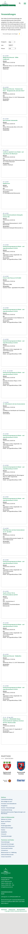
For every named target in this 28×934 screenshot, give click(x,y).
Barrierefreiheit (21, 895)
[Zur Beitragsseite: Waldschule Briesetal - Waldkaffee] (14, 667)
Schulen (3, 809)
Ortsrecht (3, 820)
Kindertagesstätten (6, 811)
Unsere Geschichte (6, 842)
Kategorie (3, 42)
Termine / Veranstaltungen (8, 794)
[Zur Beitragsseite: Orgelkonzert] (14, 194)
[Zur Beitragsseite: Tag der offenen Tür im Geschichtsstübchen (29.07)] (14, 604)
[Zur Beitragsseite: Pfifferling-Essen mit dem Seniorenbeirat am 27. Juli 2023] (14, 541)
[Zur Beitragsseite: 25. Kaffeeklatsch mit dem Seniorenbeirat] (14, 415)
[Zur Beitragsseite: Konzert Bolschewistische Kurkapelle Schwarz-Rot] (14, 226)
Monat (3, 48)
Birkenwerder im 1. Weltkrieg (8, 838)
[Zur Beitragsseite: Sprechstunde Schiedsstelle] (14, 131)
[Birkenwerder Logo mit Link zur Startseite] (5, 3)
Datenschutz (12, 895)
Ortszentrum (4, 836)
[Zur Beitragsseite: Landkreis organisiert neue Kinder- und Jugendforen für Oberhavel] (14, 163)
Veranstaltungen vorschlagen (10, 34)
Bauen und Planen (6, 807)
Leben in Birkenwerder (7, 803)
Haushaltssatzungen (6, 822)
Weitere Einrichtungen (7, 814)
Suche (2, 880)
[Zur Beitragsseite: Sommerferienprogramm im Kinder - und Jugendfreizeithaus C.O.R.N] (14, 257)
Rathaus (3, 783)
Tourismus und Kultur (7, 826)
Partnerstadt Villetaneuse (7, 832)
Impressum (4, 895)
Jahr (2, 45)
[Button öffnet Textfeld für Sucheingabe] (20, 3)
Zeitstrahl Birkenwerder (7, 840)
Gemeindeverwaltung (6, 785)
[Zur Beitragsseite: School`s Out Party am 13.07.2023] (14, 289)
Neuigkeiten (4, 791)
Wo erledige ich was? (6, 787)
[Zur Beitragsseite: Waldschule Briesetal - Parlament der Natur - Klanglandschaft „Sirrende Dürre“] (14, 100)
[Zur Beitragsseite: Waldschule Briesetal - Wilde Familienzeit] (14, 68)
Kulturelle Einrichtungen (7, 830)
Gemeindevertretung (6, 796)
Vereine (3, 816)
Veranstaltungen (5, 828)
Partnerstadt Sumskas (7, 834)
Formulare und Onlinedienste (8, 789)
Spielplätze (4, 818)
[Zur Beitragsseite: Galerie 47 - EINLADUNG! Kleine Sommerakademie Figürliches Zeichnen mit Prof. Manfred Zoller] (14, 731)
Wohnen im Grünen (6, 805)
